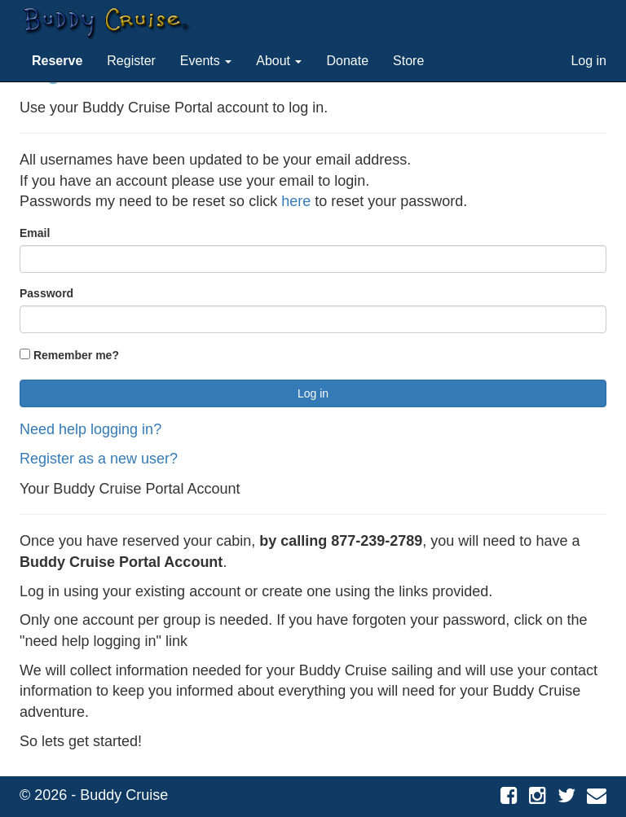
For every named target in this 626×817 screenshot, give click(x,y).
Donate (347, 61)
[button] (57, 61)
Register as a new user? (99, 458)
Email (35, 232)
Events (205, 61)
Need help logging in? (90, 429)
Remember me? (69, 355)
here (296, 201)
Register (131, 61)
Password (46, 293)
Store (408, 61)
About (279, 61)
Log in (588, 61)
